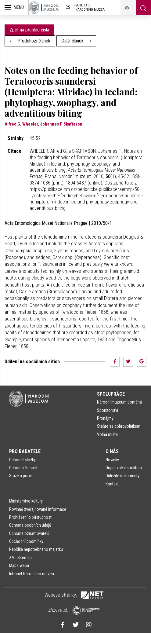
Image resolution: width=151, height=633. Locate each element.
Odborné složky (22, 459)
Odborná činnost (23, 467)
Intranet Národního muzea (31, 573)
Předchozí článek (29, 41)
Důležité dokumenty (122, 475)
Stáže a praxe (20, 475)
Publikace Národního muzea (90, 7)
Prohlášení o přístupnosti (30, 517)
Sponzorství (107, 410)
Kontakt (112, 483)
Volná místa (107, 434)
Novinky (112, 459)
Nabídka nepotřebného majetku (36, 549)
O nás (112, 451)
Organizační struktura (124, 467)
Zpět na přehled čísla (29, 30)
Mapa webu (19, 565)
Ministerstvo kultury (26, 501)
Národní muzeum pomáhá (119, 402)
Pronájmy (105, 418)
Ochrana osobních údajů (30, 525)
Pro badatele (25, 451)
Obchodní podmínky (26, 541)
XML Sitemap (20, 557)
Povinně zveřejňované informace (37, 509)
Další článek (76, 41)
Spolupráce (111, 394)
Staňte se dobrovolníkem (118, 426)
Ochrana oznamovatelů (29, 533)
